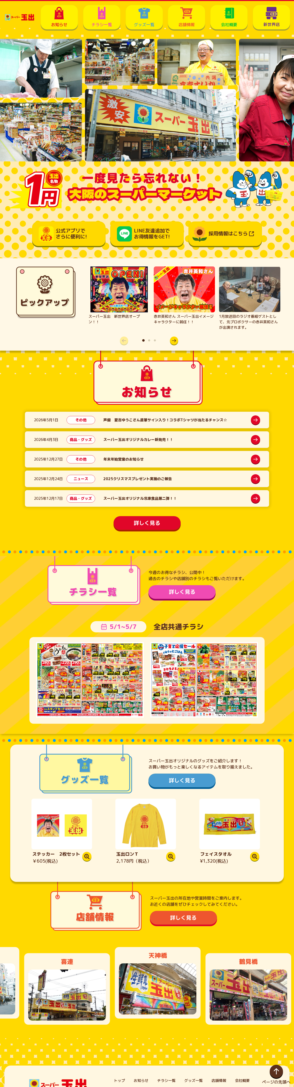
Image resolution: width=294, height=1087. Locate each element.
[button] (172, 341)
